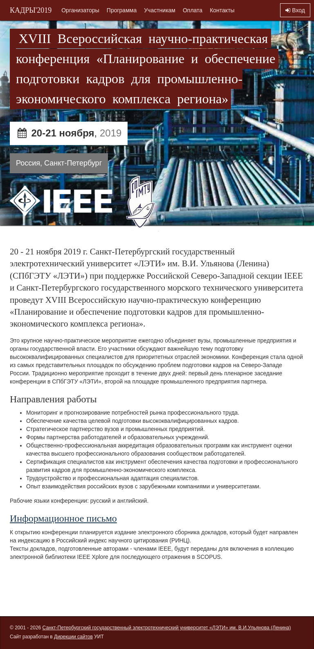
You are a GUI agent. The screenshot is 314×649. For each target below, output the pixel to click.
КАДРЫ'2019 (31, 10)
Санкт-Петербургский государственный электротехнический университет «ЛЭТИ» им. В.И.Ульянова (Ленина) (167, 628)
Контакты (222, 10)
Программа (122, 10)
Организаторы (80, 10)
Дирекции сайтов (73, 637)
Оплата (192, 10)
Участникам (159, 10)
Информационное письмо (63, 518)
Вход (295, 10)
